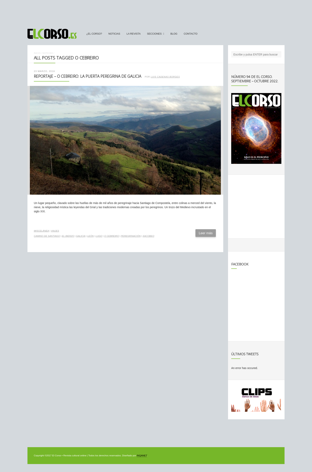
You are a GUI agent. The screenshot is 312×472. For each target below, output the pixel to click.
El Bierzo (68, 236)
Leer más (206, 233)
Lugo (99, 236)
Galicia (80, 236)
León (90, 236)
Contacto (190, 33)
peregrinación (131, 236)
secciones (154, 33)
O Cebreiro (111, 236)
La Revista (134, 33)
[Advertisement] (156, 12)
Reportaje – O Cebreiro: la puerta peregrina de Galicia (87, 76)
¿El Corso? (94, 33)
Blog (173, 33)
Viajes (55, 230)
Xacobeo (148, 236)
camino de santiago (47, 236)
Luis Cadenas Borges (165, 77)
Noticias (114, 33)
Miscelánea (41, 230)
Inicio (37, 53)
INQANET (142, 455)
